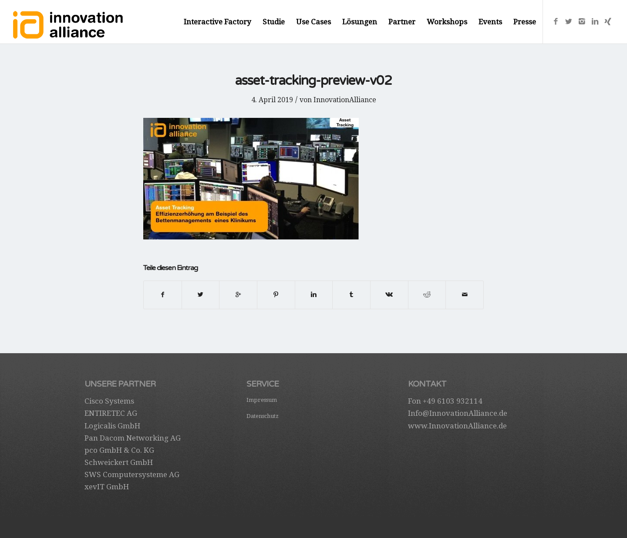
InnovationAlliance (345, 100)
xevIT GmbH (106, 486)
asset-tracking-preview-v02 (313, 81)
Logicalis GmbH (112, 425)
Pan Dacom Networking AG (132, 438)
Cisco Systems (109, 401)
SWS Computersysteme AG (131, 474)
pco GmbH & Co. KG (119, 450)
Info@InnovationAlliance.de (457, 413)
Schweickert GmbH (118, 462)
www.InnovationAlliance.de (457, 425)
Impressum (261, 400)
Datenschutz (262, 416)
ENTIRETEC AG (110, 413)
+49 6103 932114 (452, 401)
